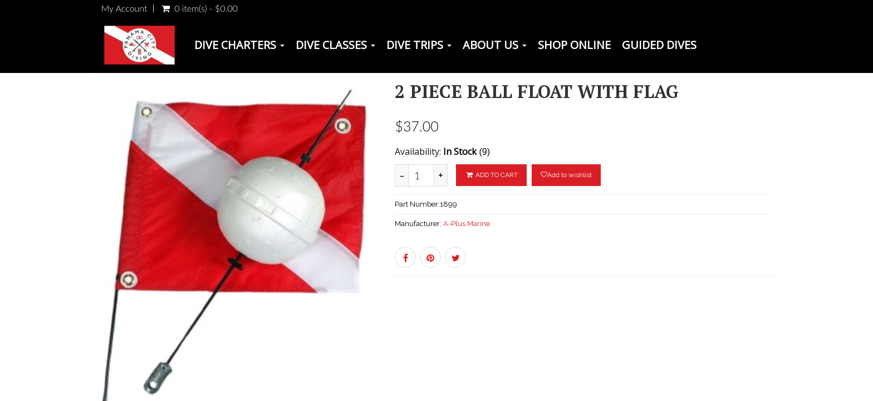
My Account (124, 8)
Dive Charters (239, 44)
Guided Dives (659, 44)
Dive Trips (419, 44)
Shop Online (574, 44)
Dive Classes (335, 44)
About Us (495, 44)
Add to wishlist (566, 175)
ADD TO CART (491, 175)
